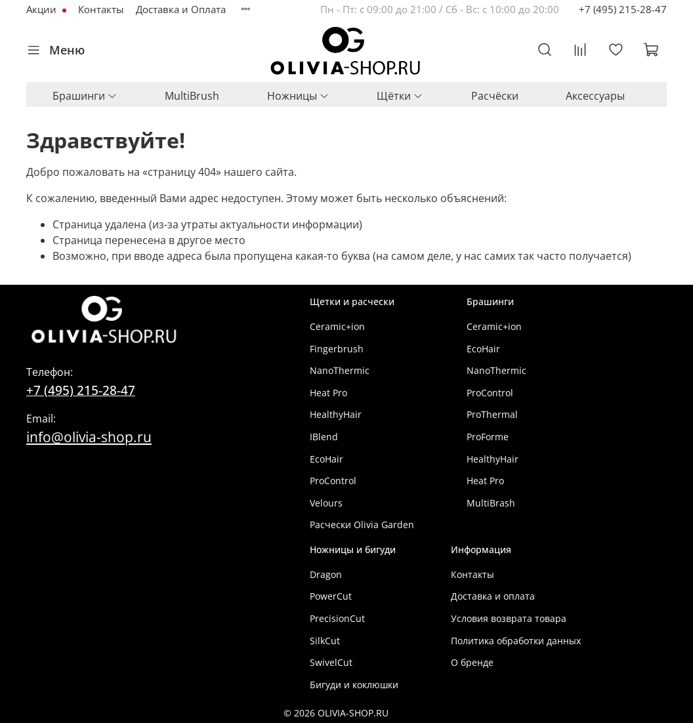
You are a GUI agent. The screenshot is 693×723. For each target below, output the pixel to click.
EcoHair (326, 459)
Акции (42, 9)
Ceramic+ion (337, 326)
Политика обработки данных (516, 640)
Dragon (326, 574)
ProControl (333, 480)
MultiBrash (491, 503)
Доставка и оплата (493, 596)
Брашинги (84, 96)
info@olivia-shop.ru (89, 436)
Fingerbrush (337, 348)
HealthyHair (336, 414)
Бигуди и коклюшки (354, 684)
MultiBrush (192, 96)
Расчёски (494, 96)
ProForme (488, 436)
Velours (326, 503)
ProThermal (492, 414)
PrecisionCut (337, 618)
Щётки (400, 96)
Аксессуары (595, 96)
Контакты (101, 9)
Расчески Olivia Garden (362, 524)
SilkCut (325, 640)
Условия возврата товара (508, 618)
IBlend (324, 436)
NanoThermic (339, 370)
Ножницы (298, 96)
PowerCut (331, 596)
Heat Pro (328, 392)
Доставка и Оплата (181, 9)
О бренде (472, 662)
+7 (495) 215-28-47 (623, 9)
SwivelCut (331, 662)
